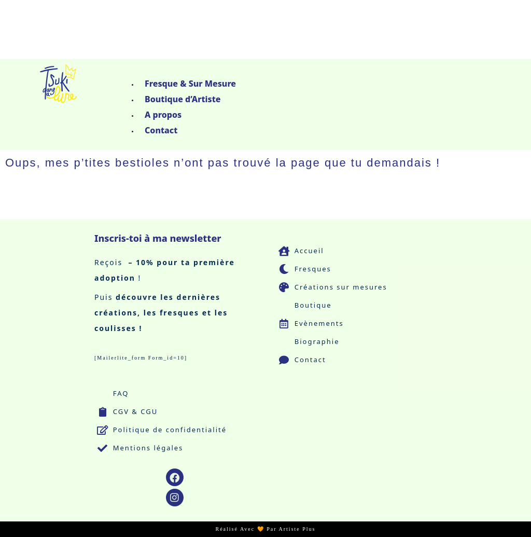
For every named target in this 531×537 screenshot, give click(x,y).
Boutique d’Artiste (183, 99)
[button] (281, 69)
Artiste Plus (297, 529)
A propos (163, 114)
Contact (161, 130)
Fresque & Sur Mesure (190, 83)
